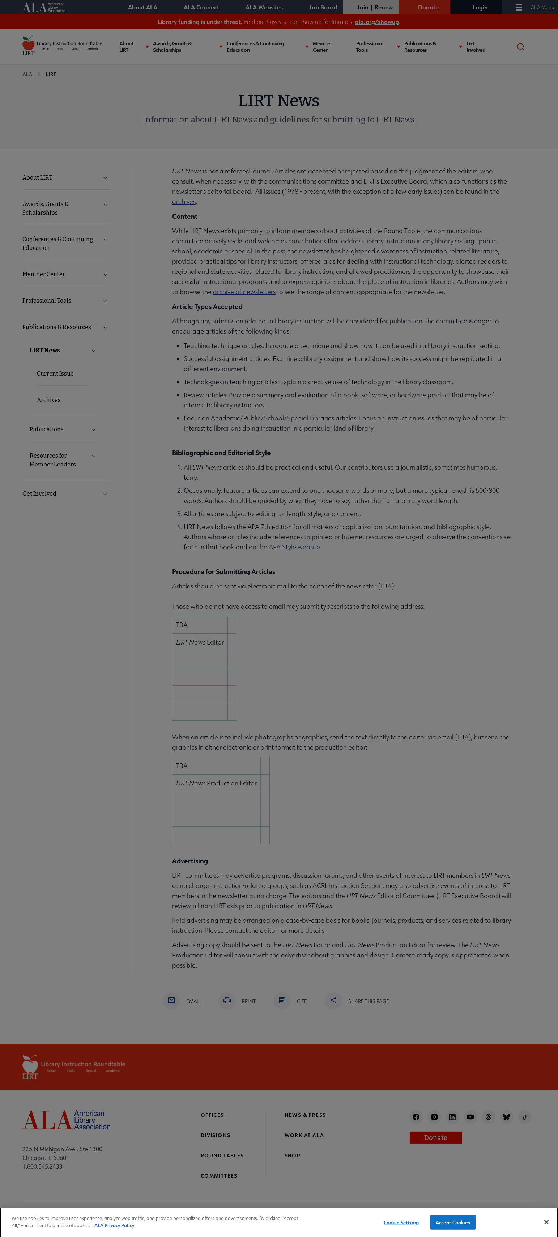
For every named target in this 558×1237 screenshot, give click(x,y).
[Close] (546, 1227)
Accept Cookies (453, 1227)
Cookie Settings (401, 1227)
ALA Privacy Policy (114, 1230)
